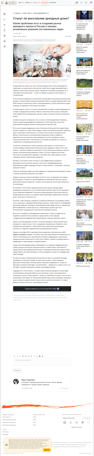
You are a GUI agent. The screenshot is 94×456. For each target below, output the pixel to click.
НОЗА (29, 40)
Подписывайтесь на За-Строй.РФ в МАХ (42, 289)
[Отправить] (4, 41)
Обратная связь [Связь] (76, 427)
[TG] (4, 14)
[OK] (4, 30)
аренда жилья (50, 40)
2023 (34, 422)
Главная (17, 13)
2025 (34, 417)
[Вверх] (4, 46)
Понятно (46, 450)
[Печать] (4, 36)
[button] (2, 2)
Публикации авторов (9, 419)
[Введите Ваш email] (72, 418)
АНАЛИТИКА (52, 2)
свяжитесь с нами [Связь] (30, 82)
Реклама (5, 434)
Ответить (66, 388)
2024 (34, 419)
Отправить (17, 370)
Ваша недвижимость (40, 13)
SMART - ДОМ (27, 13)
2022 (34, 425)
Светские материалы (9, 425)
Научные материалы (9, 422)
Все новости (6, 417)
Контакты (6, 432)
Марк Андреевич (28, 380)
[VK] (4, 25)
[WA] (4, 19)
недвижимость (38, 40)
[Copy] (61, 388)
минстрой (17, 40)
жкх (24, 40)
